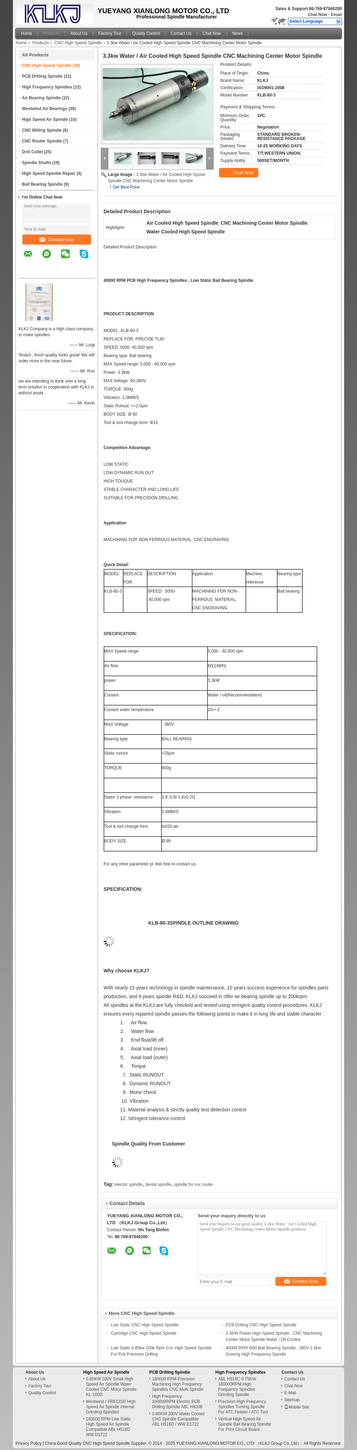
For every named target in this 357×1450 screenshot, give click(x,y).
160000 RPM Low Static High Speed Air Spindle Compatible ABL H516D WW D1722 (108, 1427)
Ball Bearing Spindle (42, 184)
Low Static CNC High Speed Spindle (144, 1324)
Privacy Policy (29, 1443)
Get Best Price (126, 187)
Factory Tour (109, 33)
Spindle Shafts (36, 162)
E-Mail (290, 1392)
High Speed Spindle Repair (48, 173)
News (237, 33)
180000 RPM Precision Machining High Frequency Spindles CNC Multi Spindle (177, 1384)
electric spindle (128, 1184)
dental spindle (158, 1184)
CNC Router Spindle (42, 141)
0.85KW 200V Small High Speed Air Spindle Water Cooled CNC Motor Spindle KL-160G (111, 1386)
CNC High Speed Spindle (77, 42)
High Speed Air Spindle (45, 119)
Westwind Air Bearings (44, 108)
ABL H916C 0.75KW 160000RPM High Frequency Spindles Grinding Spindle (237, 1386)
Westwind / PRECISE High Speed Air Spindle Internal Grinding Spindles (111, 1406)
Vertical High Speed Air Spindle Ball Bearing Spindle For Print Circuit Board (244, 1424)
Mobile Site (296, 1407)
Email (336, 14)
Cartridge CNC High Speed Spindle (143, 1333)
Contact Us (181, 33)
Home (26, 33)
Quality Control (146, 33)
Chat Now (317, 14)
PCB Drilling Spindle (42, 76)
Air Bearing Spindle (41, 97)
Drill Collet (32, 151)
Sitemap (291, 1399)
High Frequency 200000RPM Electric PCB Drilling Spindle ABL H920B (177, 1401)
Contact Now (56, 239)
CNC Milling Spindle (42, 130)
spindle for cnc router (193, 1184)
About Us (78, 33)
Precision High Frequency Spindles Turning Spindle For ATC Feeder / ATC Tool (243, 1406)
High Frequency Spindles (47, 87)
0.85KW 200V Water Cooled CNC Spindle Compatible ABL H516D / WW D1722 (178, 1419)
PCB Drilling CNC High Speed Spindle (261, 1324)
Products (51, 33)
